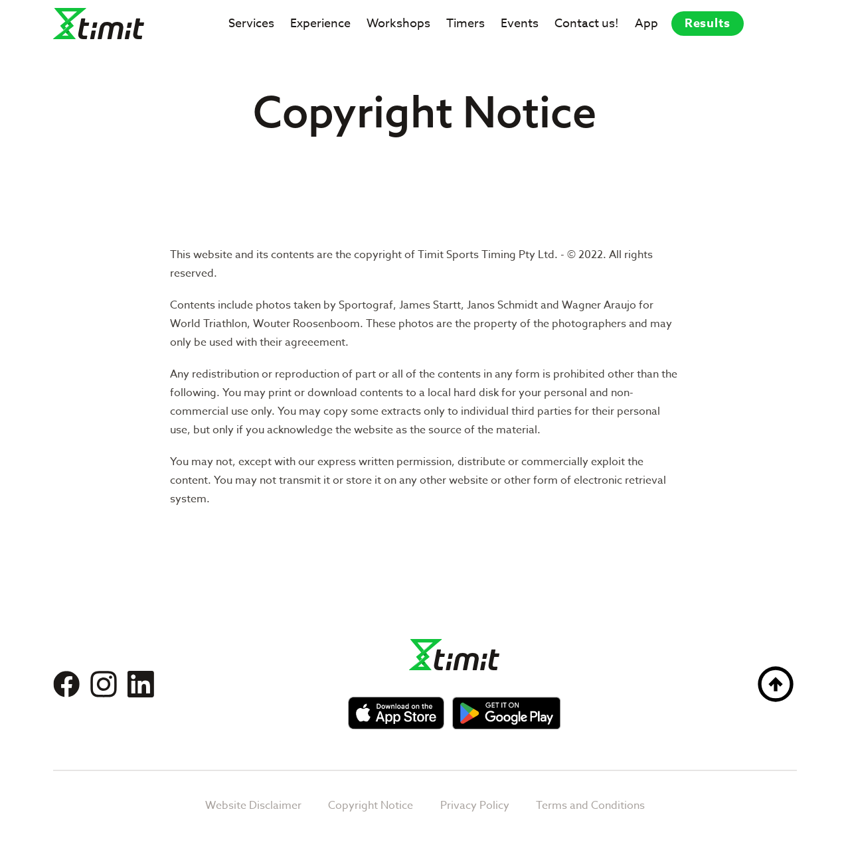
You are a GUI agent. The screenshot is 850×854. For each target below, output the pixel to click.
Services (251, 24)
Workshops (398, 24)
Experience (320, 24)
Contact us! (586, 24)
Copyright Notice (370, 806)
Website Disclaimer (253, 806)
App (646, 24)
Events (520, 24)
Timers (465, 24)
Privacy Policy (474, 806)
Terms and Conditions (590, 806)
